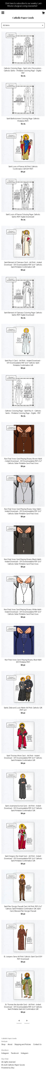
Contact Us (37, 1044)
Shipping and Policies (23, 1044)
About (10, 1044)
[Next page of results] (26, 1020)
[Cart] (43, 13)
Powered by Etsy (7, 1068)
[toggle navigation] (2, 12)
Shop (3, 1044)
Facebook (15, 1053)
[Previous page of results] (19, 1020)
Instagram (5, 1053)
